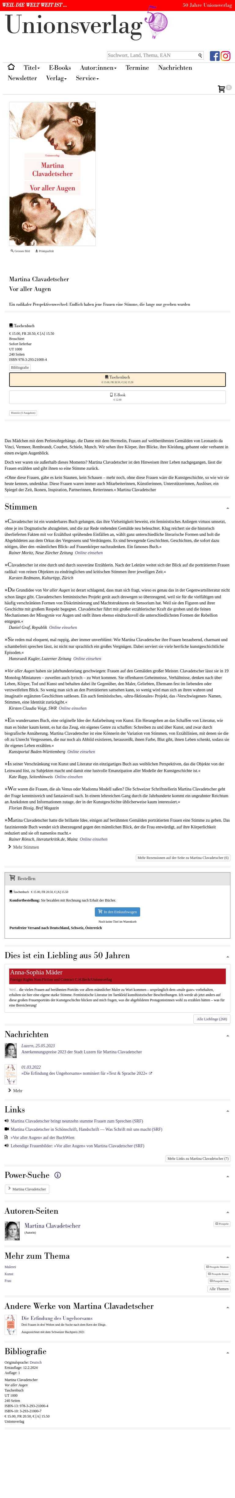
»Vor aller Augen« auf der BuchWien (42, 1137)
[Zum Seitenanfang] (227, 508)
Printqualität (44, 251)
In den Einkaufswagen (117, 912)
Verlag (56, 78)
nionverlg (87, 25)
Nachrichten (175, 68)
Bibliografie (20, 367)
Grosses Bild (20, 251)
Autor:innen (98, 68)
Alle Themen (219, 1289)
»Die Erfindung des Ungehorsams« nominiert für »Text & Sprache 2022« (84, 1070)
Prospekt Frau (219, 1281)
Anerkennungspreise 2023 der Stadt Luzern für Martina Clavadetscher (81, 1049)
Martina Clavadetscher (29, 1189)
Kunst (9, 1274)
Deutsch (36, 1362)
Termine (137, 68)
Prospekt (222, 1223)
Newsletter (22, 78)
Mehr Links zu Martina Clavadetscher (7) (198, 1158)
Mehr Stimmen (23, 847)
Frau (8, 1281)
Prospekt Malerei (217, 1266)
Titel (32, 68)
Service (87, 78)
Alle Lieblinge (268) (212, 1019)
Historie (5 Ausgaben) (23, 412)
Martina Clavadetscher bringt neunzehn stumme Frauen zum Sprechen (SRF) (77, 1121)
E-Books (60, 68)
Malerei (10, 1267)
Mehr (15, 1090)
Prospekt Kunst (218, 1274)
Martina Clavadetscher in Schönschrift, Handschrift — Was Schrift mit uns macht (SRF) (86, 1129)
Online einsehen (89, 553)
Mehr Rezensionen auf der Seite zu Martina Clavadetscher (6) (183, 858)
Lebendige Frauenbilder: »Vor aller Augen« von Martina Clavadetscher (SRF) (77, 1146)
